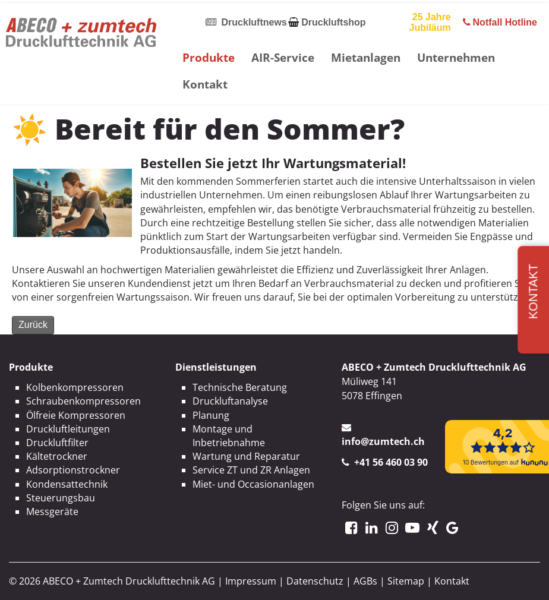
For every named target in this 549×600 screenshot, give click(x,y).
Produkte (208, 57)
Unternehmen (456, 57)
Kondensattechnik (67, 484)
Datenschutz (314, 581)
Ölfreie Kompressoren (75, 415)
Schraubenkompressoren (83, 401)
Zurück (33, 325)
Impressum (250, 581)
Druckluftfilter (57, 442)
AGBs (365, 581)
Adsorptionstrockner (73, 469)
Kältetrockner (56, 456)
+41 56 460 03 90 (391, 462)
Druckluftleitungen (68, 428)
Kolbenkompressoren (75, 387)
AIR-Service (282, 57)
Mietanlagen (365, 57)
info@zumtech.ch (383, 441)
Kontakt (205, 84)
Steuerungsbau (60, 497)
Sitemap (405, 581)
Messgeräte (52, 511)
